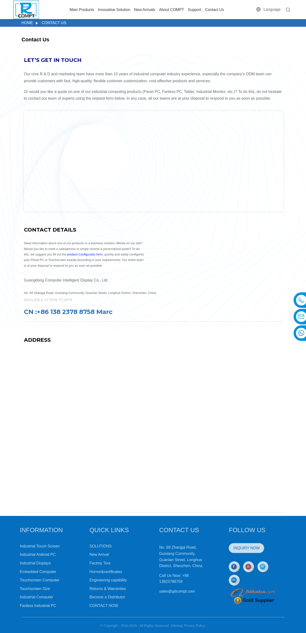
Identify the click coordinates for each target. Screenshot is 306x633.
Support (194, 10)
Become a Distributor (96, 597)
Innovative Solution (114, 10)
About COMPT (171, 10)
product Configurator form (85, 254)
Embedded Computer (27, 572)
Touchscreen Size (24, 589)
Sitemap (177, 628)
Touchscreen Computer (29, 580)
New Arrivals (144, 10)
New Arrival (88, 554)
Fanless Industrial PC (27, 606)
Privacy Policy (194, 628)
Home (27, 23)
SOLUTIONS (90, 546)
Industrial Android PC (27, 554)
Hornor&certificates (95, 572)
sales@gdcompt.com (166, 591)
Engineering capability (97, 580)
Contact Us (214, 10)
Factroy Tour (89, 563)
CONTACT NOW (93, 606)
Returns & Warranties (97, 589)
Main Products (82, 10)
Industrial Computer (26, 597)
